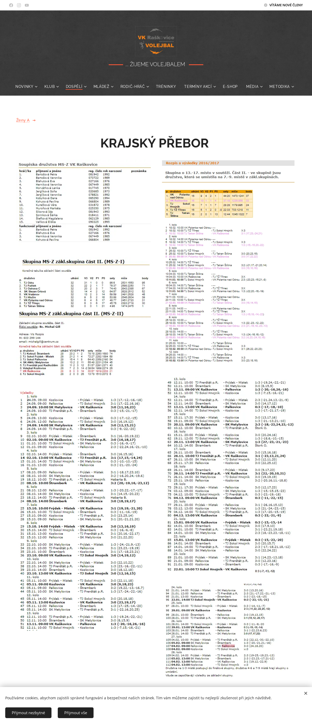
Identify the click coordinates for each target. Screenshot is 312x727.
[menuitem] (33, 86)
